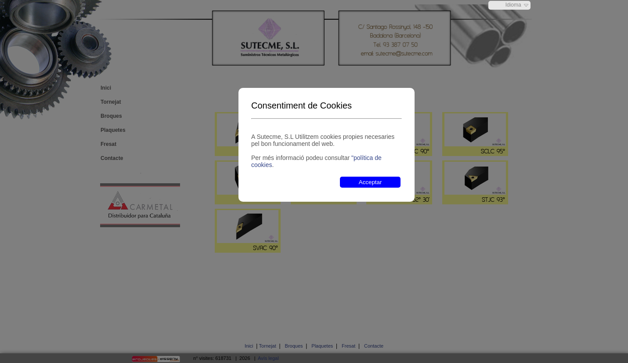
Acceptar (370, 182)
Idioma (513, 5)
